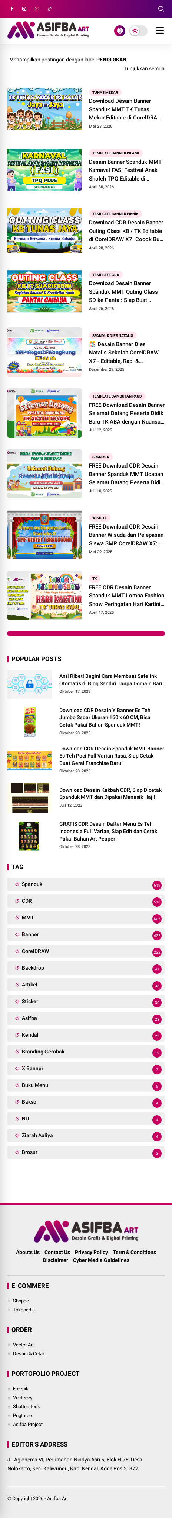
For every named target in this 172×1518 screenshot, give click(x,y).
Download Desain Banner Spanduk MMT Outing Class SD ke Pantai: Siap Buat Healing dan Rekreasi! (123, 292)
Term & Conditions (134, 1252)
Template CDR (105, 274)
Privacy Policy (91, 1252)
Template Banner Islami (115, 153)
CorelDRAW (91, 952)
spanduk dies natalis (112, 336)
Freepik (21, 1388)
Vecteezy (22, 1397)
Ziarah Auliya (91, 1136)
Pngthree (22, 1415)
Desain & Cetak (29, 1353)
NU (91, 1120)
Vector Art (23, 1345)
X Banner (91, 1069)
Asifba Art (57, 1498)
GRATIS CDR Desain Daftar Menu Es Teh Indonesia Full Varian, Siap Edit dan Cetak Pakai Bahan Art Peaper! (108, 831)
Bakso (91, 1103)
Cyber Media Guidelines (101, 1260)
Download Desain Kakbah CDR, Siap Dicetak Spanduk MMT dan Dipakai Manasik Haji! (110, 793)
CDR (91, 902)
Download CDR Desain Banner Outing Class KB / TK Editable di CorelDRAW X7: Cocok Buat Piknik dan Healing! (126, 231)
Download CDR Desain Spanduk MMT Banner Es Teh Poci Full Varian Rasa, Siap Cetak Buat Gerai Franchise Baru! (111, 756)
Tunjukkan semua (144, 68)
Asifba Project (28, 1424)
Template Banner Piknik (115, 214)
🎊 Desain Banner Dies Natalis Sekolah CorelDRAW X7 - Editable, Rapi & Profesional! (124, 353)
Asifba (91, 1019)
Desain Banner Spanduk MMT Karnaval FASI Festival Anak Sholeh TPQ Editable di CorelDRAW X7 (125, 171)
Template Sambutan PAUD (117, 396)
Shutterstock (26, 1406)
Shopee (21, 1301)
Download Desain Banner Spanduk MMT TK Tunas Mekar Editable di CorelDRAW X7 (125, 110)
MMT (91, 919)
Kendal (91, 1036)
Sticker (91, 1002)
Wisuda (99, 518)
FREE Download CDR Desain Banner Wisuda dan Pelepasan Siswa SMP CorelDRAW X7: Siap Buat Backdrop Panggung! (126, 535)
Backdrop (91, 969)
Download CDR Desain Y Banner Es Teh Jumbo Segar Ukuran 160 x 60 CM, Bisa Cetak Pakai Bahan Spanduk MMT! (104, 717)
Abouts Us (28, 1252)
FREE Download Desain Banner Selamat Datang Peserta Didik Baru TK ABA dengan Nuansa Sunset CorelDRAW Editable (127, 414)
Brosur (91, 1153)
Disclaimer (55, 1260)
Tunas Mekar (105, 92)
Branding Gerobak (91, 1053)
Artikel (91, 986)
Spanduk (100, 457)
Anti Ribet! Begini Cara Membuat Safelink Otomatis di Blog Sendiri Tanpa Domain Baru (111, 679)
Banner (91, 935)
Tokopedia (24, 1310)
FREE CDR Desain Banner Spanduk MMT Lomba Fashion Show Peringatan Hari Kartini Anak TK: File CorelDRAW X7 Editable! (126, 596)
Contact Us (57, 1252)
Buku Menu (91, 1086)
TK (94, 579)
